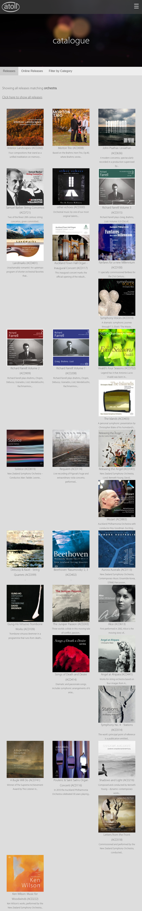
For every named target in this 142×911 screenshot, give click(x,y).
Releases (9, 71)
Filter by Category (60, 71)
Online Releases (32, 71)
